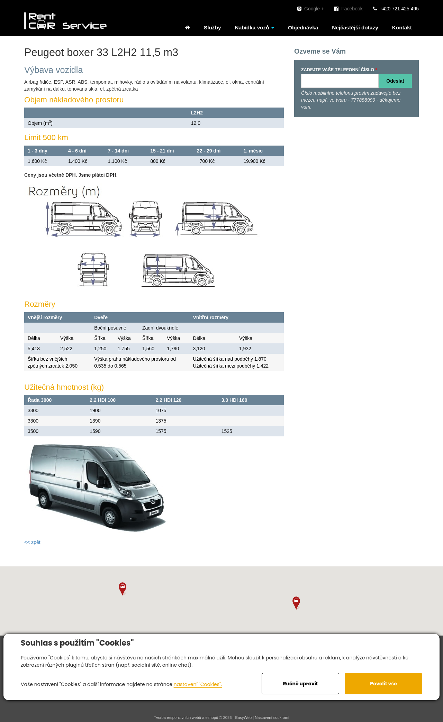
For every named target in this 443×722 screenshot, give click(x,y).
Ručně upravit (300, 683)
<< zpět (32, 542)
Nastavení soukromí (272, 717)
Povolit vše (383, 683)
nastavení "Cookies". (198, 684)
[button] (122, 589)
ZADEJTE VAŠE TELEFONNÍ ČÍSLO (337, 69)
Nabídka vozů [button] (254, 27)
